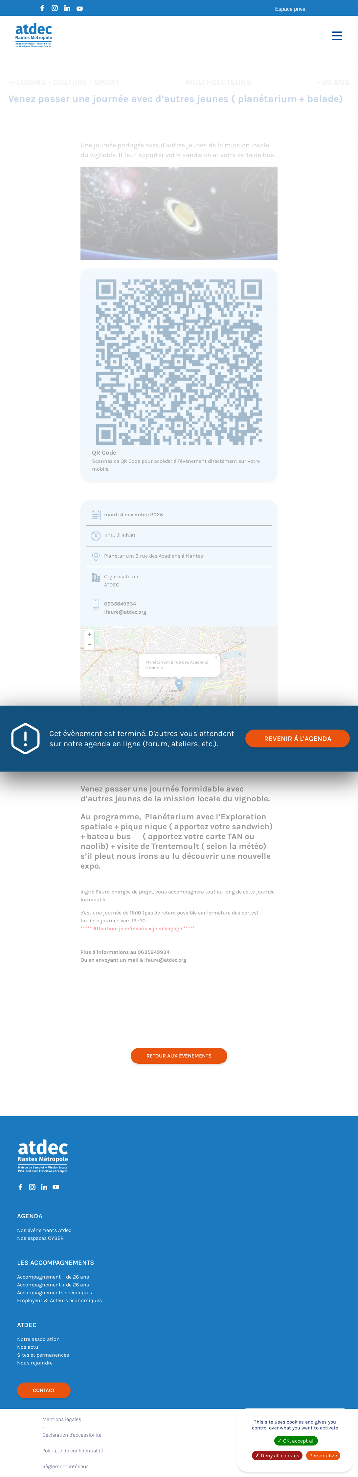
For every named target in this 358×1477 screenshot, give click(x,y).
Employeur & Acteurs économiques (59, 1300)
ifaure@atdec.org (125, 612)
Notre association (38, 1339)
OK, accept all (296, 1441)
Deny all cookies (277, 1455)
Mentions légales (61, 1419)
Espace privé (290, 9)
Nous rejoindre (35, 1363)
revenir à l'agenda (297, 738)
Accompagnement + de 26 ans (53, 1285)
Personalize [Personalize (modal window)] (323, 1455)
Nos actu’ (28, 1347)
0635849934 (120, 604)
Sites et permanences (43, 1355)
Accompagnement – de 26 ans (53, 1277)
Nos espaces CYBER (40, 1238)
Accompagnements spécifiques (54, 1292)
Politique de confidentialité (72, 1450)
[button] (179, 685)
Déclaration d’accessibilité (71, 1435)
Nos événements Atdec (44, 1230)
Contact (44, 1390)
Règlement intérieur (65, 1466)
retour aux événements (179, 1056)
